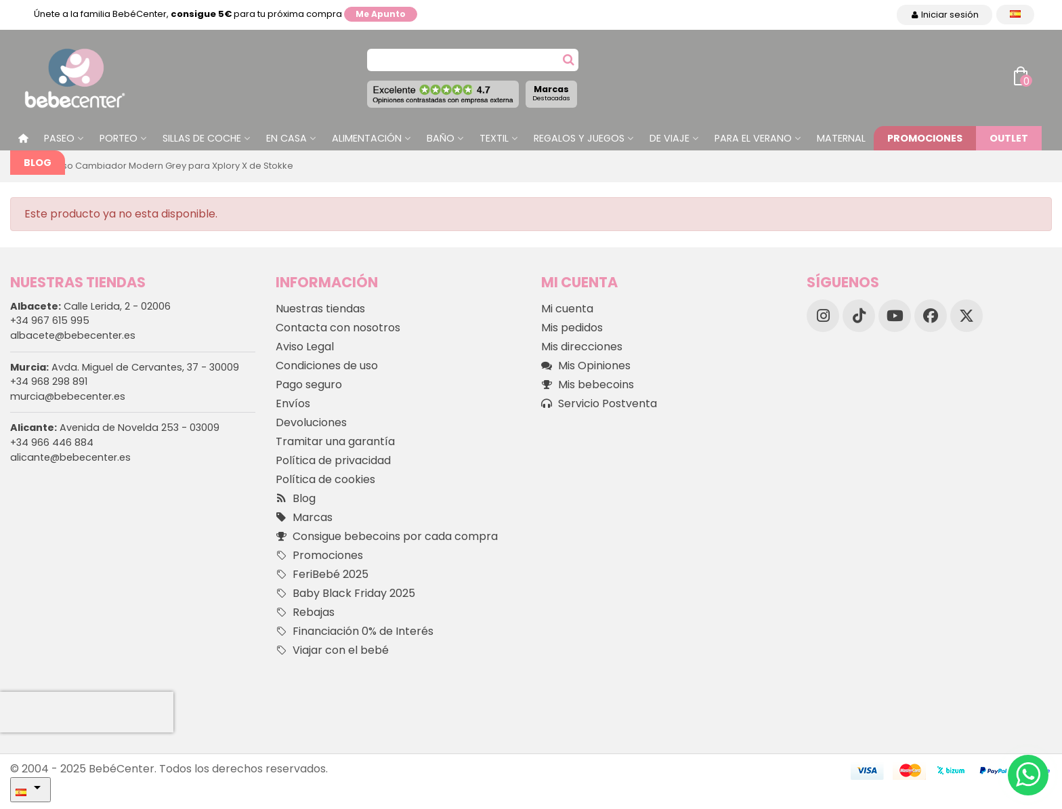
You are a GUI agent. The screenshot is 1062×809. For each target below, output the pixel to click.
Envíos (293, 403)
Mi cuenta (567, 308)
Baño (440, 138)
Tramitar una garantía (335, 441)
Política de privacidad (333, 460)
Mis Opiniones (586, 366)
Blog (37, 162)
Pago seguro (309, 384)
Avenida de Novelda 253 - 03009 (114, 427)
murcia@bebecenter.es (67, 396)
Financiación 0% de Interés (354, 631)
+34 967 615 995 (49, 320)
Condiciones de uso (327, 365)
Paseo (59, 138)
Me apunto (381, 14)
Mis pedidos (572, 327)
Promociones (924, 138)
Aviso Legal (305, 346)
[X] (966, 315)
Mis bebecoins (587, 385)
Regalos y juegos (579, 138)
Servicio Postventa (599, 404)
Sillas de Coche (202, 138)
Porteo (118, 138)
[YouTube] (894, 315)
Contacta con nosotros (338, 327)
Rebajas (305, 612)
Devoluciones (311, 422)
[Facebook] (930, 315)
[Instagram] (823, 315)
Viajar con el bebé (332, 650)
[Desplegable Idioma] (1015, 14)
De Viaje (669, 138)
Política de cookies (325, 479)
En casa (286, 138)
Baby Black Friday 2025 (345, 593)
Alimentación (367, 138)
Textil (494, 138)
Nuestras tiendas (320, 308)
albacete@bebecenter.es (72, 335)
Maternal (841, 138)
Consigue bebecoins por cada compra (387, 536)
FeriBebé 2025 (322, 574)
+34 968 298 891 (48, 381)
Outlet (1009, 138)
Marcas (551, 92)
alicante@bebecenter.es (70, 457)
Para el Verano (753, 138)
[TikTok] (859, 315)
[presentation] (86, 712)
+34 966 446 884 (51, 442)
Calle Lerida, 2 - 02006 (90, 306)
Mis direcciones (581, 346)
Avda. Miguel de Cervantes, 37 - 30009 (124, 367)
